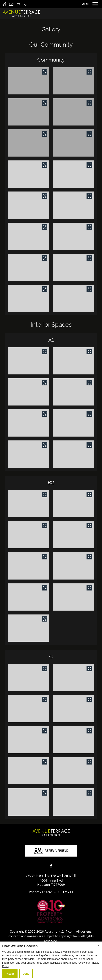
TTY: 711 (51, 892)
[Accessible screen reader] (4, 4)
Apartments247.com (60, 931)
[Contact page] (11, 4)
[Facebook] (51, 866)
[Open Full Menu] (88, 4)
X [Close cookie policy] (98, 945)
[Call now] (25, 4)
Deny (26, 973)
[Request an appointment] (18, 4)
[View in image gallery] (44, 71)
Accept (10, 973)
